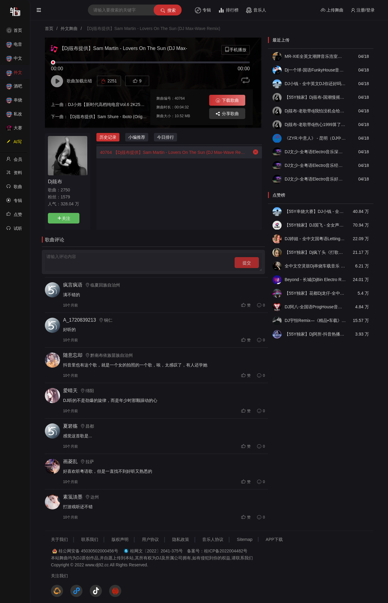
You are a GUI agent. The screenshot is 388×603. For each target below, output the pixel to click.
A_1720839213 (79, 320)
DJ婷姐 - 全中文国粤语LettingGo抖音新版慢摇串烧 (315, 238)
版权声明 (120, 539)
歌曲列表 (14, 188)
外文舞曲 (14, 74)
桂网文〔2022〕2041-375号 (156, 550)
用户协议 (150, 539)
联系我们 (89, 539)
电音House (14, 46)
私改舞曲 (14, 116)
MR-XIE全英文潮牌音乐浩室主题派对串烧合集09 (315, 56)
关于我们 (59, 539)
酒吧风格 (14, 88)
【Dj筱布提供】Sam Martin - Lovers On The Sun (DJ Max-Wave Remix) (170, 152)
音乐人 (256, 10)
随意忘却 (72, 355)
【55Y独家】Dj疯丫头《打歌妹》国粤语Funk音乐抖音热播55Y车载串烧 (315, 252)
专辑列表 (14, 202)
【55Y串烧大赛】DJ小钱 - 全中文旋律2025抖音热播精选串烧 (315, 211)
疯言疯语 (72, 284)
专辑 (203, 10)
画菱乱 (70, 461)
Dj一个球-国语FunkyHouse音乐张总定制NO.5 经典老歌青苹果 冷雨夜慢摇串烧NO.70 (315, 70)
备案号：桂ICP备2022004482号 (217, 550)
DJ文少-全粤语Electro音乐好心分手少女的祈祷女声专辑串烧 (315, 179)
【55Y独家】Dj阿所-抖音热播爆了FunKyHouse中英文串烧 (315, 334)
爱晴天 (70, 390)
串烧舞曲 (14, 102)
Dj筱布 (55, 181)
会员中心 (14, 161)
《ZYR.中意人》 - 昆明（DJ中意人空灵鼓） (315, 138)
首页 (14, 30)
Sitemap (244, 539)
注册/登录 (363, 10)
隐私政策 (180, 539)
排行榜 (228, 10)
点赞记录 (14, 216)
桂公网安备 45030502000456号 (88, 550)
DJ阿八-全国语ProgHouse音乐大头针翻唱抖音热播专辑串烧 (315, 306)
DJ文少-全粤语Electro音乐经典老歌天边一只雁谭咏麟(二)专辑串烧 (315, 165)
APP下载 (274, 539)
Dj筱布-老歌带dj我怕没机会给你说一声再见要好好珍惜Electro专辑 (315, 110)
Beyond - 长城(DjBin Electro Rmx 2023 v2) (315, 279)
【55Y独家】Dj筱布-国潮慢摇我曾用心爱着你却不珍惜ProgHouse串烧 (315, 97)
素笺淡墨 (72, 496)
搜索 (168, 10)
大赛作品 (14, 130)
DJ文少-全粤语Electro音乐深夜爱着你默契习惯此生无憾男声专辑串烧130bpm (315, 151)
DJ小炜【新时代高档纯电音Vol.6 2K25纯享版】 (112, 104)
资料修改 (14, 174)
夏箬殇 (70, 426)
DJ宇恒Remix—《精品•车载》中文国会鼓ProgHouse (315, 320)
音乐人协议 (212, 539)
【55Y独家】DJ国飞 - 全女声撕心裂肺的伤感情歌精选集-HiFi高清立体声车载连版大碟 (315, 225)
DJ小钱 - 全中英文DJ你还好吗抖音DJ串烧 (315, 83)
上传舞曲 (332, 10)
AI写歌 (14, 143)
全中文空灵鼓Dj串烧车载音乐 (315, 265)
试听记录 (14, 230)
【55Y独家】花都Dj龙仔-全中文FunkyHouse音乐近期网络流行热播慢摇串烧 (315, 293)
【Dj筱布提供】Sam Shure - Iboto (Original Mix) (113, 116)
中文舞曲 (14, 60)
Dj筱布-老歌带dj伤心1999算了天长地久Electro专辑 (315, 124)
